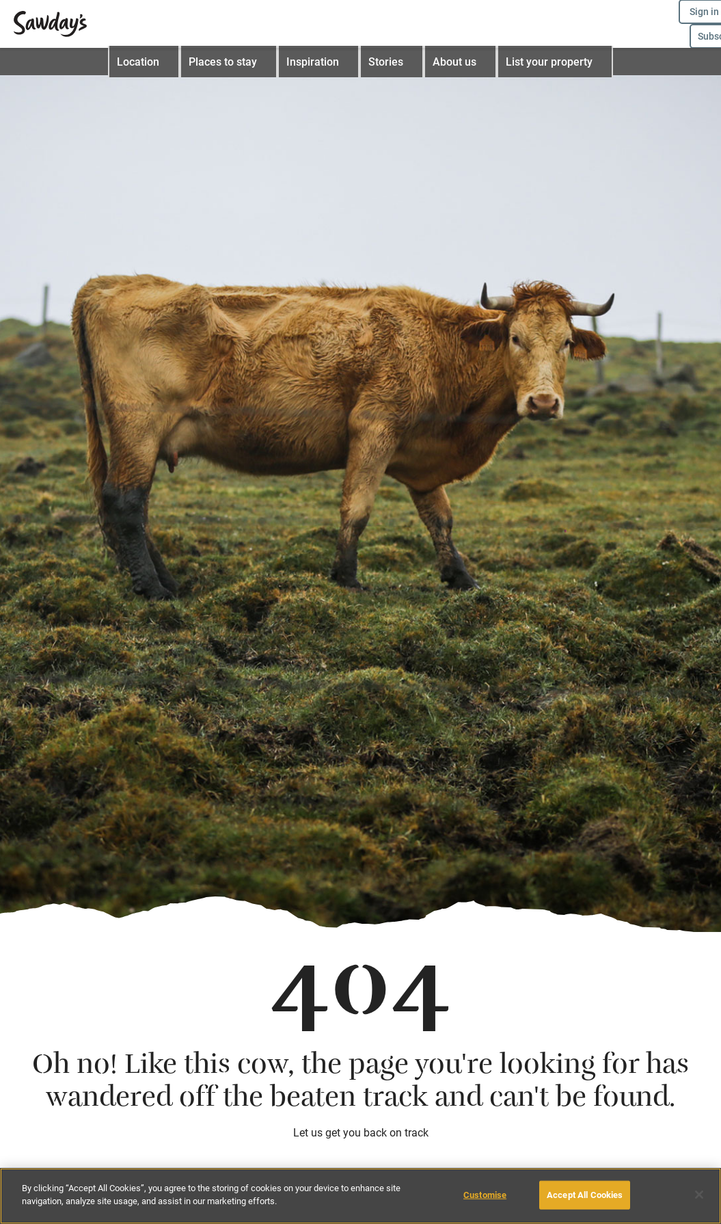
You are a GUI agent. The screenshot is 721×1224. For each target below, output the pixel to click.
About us (457, 61)
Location (155, 61)
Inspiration (322, 61)
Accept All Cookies (585, 1194)
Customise (484, 1194)
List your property (546, 61)
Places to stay (236, 61)
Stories (391, 61)
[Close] (699, 1195)
